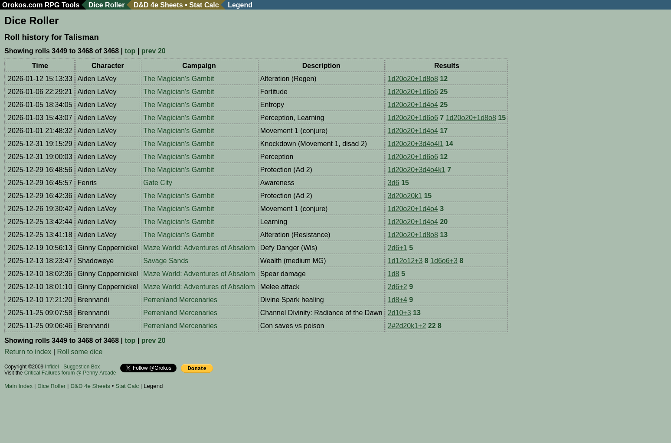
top (129, 51)
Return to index (28, 351)
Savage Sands (165, 260)
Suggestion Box (81, 367)
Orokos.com (22, 5)
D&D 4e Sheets (158, 5)
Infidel (52, 367)
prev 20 (153, 51)
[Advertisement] (162, 417)
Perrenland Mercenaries (180, 299)
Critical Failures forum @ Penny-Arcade (70, 373)
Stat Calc (204, 5)
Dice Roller (106, 5)
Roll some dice (80, 351)
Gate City (157, 182)
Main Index (18, 386)
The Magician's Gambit (178, 78)
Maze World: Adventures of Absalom (199, 247)
